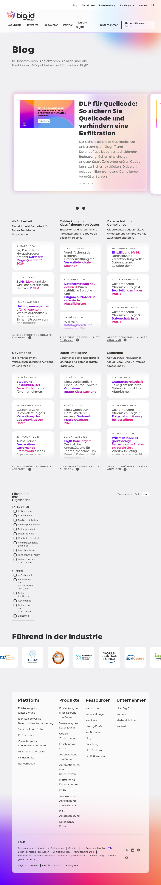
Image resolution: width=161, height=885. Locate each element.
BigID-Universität (96, 756)
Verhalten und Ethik (83, 852)
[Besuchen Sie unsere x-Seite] (126, 850)
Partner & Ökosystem (29, 555)
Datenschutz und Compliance (27, 561)
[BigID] (21, 15)
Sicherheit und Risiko (30, 729)
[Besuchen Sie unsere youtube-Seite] (126, 857)
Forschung (92, 744)
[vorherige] (77, 208)
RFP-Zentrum (94, 750)
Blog (75, 5)
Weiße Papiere (94, 732)
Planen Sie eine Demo (134, 25)
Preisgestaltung (107, 5)
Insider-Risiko (26, 757)
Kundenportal (127, 5)
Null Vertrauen (26, 763)
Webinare (91, 720)
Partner (68, 25)
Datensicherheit (26, 529)
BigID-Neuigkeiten (28, 520)
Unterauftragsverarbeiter (71, 855)
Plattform (31, 25)
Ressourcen (51, 25)
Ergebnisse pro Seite (129, 494)
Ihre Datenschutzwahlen (94, 848)
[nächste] (83, 208)
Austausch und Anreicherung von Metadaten (68, 801)
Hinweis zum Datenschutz (51, 848)
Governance (24, 601)
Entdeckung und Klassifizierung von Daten (26, 584)
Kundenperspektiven (29, 524)
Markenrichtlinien (127, 720)
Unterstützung (96, 855)
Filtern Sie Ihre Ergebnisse (21, 496)
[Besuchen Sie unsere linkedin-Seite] (132, 850)
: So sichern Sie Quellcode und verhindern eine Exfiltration (108, 118)
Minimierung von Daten (32, 751)
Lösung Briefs (94, 726)
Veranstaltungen (95, 714)
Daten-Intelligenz (23, 595)
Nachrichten (88, 5)
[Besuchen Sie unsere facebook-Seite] (138, 850)
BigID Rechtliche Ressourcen (33, 852)
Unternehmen (109, 25)
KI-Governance (26, 511)
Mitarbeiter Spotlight (29, 538)
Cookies (72, 848)
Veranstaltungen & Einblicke (28, 544)
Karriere (121, 714)
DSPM (62, 790)
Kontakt (143, 5)
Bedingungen (25, 848)
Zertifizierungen (61, 852)
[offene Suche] (153, 5)
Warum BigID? (81, 25)
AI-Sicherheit (25, 515)
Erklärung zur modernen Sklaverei (36, 855)
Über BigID (123, 708)
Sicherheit (23, 616)
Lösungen (14, 25)
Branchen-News (26, 550)
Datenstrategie (26, 534)
